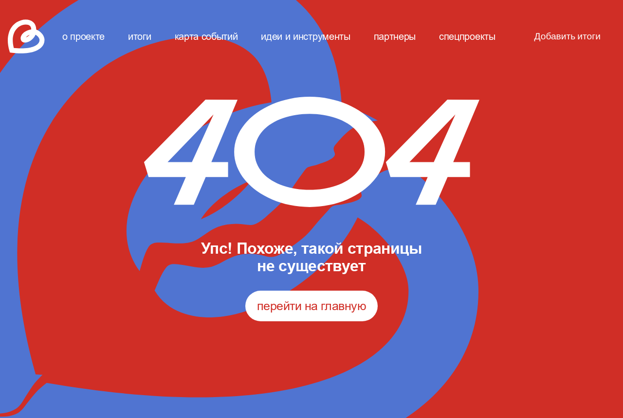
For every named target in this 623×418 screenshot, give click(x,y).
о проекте (83, 36)
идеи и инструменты (305, 36)
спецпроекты (467, 36)
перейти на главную (311, 306)
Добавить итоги (567, 36)
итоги (139, 36)
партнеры (395, 36)
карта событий (206, 36)
